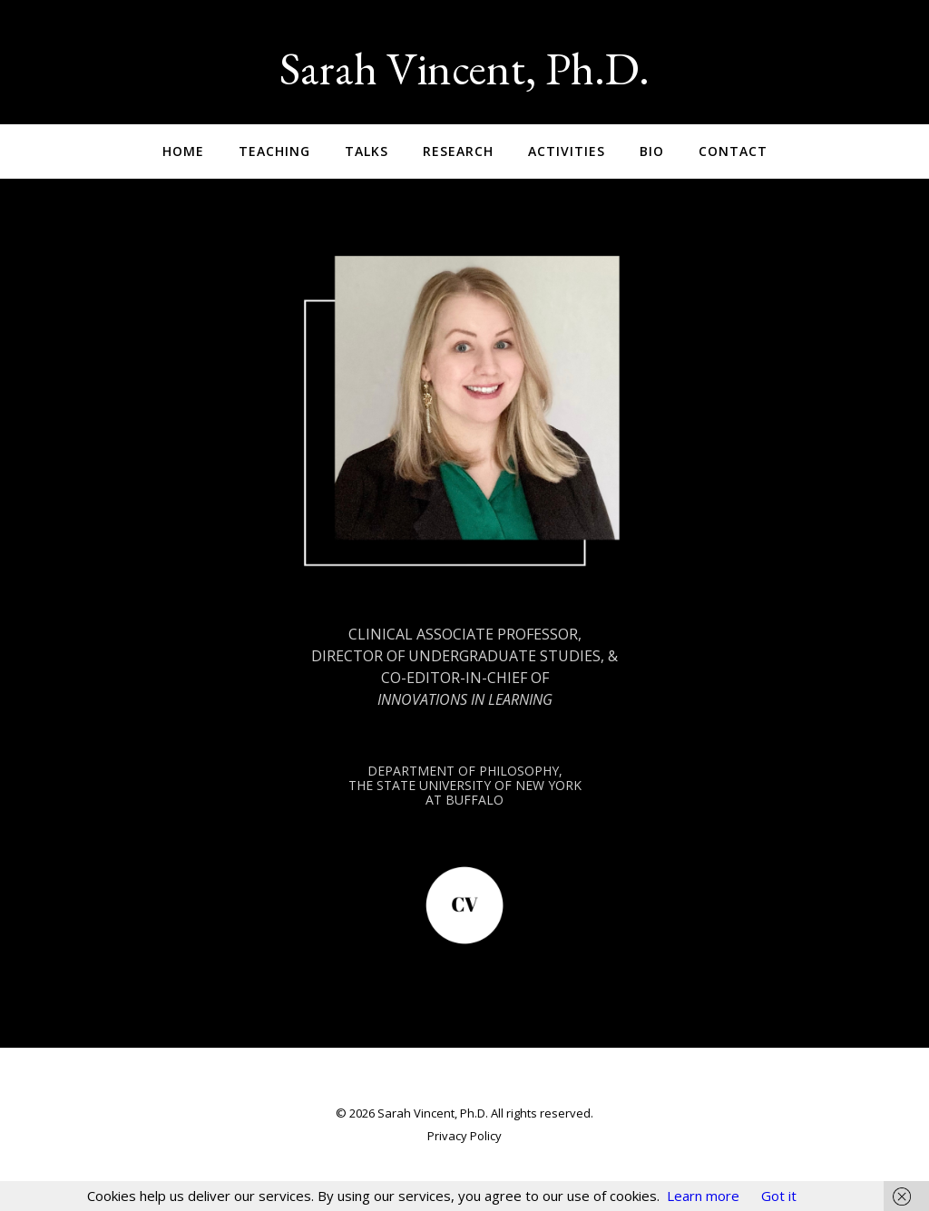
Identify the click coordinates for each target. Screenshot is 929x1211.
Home (183, 151)
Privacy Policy (464, 1136)
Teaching (274, 151)
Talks (366, 151)
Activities (566, 151)
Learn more (703, 1196)
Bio (652, 151)
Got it (779, 1196)
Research (458, 151)
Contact (733, 151)
